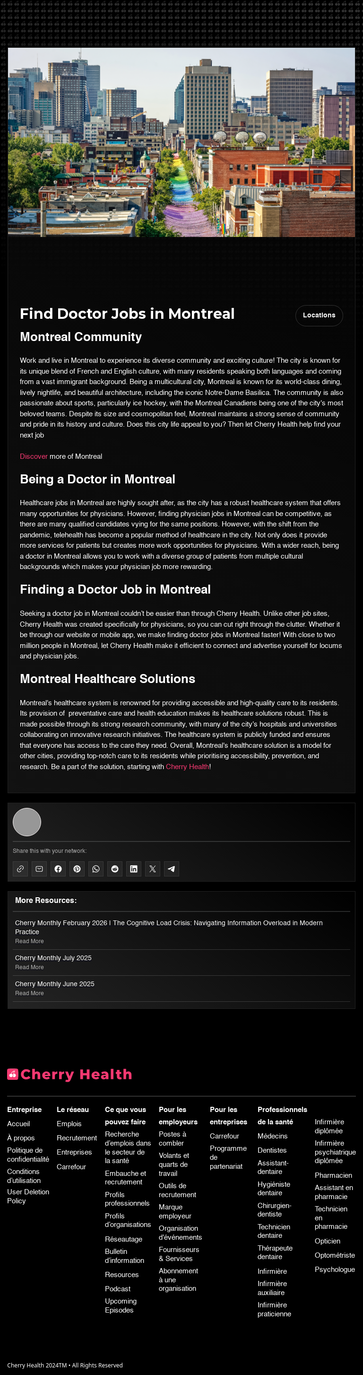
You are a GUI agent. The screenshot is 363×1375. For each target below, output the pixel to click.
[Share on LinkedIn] (133, 868)
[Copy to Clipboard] (20, 868)
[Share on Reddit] (114, 868)
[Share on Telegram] (171, 868)
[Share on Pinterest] (77, 868)
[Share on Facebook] (58, 868)
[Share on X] (152, 868)
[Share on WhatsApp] (96, 868)
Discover (34, 456)
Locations (319, 315)
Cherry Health (187, 767)
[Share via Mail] (39, 868)
